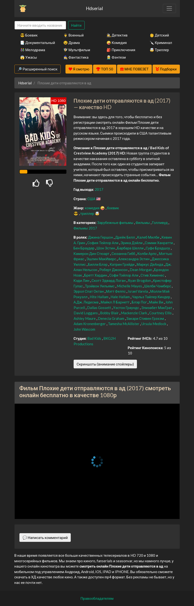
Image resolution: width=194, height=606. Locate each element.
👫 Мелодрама (32, 50)
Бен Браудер (84, 248)
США (91, 199)
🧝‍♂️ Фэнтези (116, 57)
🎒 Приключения (120, 50)
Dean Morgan (141, 269)
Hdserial (94, 8)
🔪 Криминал (161, 42)
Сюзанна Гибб (124, 253)
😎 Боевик (29, 35)
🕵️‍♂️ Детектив (117, 35)
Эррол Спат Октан (89, 291)
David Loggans (86, 313)
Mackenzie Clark (134, 313)
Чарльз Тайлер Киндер (151, 297)
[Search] (40, 25)
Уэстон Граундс (126, 307)
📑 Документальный (35, 42)
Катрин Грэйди (122, 264)
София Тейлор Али (103, 243)
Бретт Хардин (96, 275)
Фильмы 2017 (85, 228)
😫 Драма (71, 42)
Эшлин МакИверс (101, 259)
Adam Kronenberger (90, 324)
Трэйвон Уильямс (100, 286)
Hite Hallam (99, 297)
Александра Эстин (134, 259)
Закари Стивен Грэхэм (145, 318)
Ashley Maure (85, 318)
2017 (99, 189)
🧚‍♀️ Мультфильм (76, 50)
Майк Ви (156, 302)
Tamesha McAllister (124, 324)
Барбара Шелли (130, 248)
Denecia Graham (111, 318)
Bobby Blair (109, 313)
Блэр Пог (139, 302)
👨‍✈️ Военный (73, 35)
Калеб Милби (148, 237)
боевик (113, 208)
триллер (87, 213)
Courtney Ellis (160, 313)
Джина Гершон (101, 237)
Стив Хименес (153, 275)
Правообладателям (97, 598)
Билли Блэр (98, 264)
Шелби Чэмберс (158, 286)
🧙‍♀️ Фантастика (76, 57)
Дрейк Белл (125, 237)
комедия (92, 208)
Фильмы (143, 222)
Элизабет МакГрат (157, 307)
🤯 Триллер (159, 50)
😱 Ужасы (28, 57)
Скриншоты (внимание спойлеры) (105, 364)
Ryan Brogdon (140, 280)
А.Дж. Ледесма (86, 302)
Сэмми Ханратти (159, 243)
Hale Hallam (120, 297)
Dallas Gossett (99, 307)
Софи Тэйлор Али (124, 275)
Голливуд (160, 222)
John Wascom (84, 329)
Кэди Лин (82, 280)
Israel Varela (138, 291)
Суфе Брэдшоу (158, 248)
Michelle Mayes (130, 286)
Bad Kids (94, 338)
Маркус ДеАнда (150, 264)
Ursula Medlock (154, 324)
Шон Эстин (106, 248)
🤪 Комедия (116, 42)
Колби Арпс (147, 253)
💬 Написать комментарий (45, 537)
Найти (76, 25)
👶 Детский (159, 35)
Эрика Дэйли (132, 243)
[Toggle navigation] (169, 8)
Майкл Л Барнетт (115, 302)
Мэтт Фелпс (116, 291)
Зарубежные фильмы (115, 222)
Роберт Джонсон (113, 269)
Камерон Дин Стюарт (92, 253)
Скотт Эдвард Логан (109, 280)
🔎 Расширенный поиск (38, 69)
